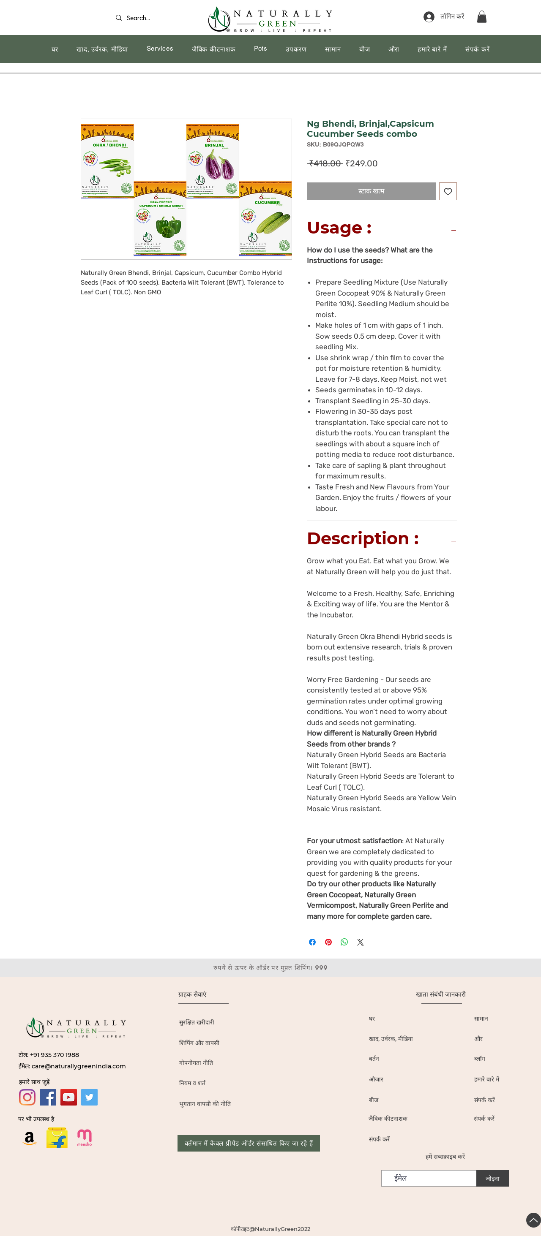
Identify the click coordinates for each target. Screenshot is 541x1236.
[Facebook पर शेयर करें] (312, 942)
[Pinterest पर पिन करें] (328, 942)
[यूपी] (533, 1220)
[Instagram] (27, 1097)
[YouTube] (68, 1097)
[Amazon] (29, 1137)
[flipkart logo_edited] (57, 1137)
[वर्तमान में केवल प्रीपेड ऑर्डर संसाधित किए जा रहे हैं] (249, 1143)
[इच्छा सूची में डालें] (448, 191)
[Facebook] (48, 1097)
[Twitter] (89, 1097)
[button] (482, 17)
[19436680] (84, 1137)
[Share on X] (360, 942)
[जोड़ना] (492, 1178)
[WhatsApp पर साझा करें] (344, 942)
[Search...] (141, 19)
